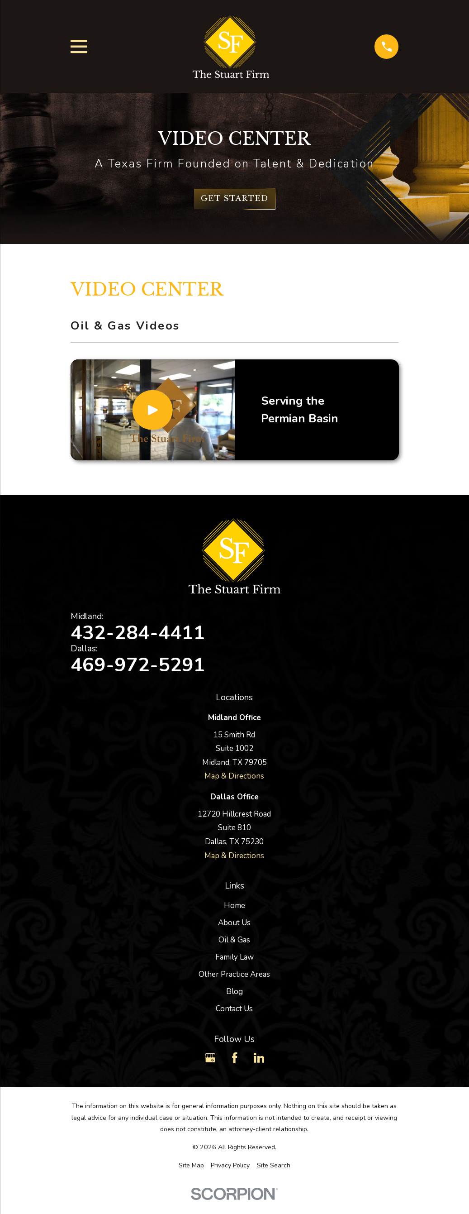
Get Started (234, 198)
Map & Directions (234, 776)
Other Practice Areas (234, 974)
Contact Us (234, 1009)
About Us (234, 923)
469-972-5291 (138, 665)
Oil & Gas (234, 940)
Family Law (234, 957)
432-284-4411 (138, 633)
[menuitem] (191, 1165)
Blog (234, 991)
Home (234, 905)
